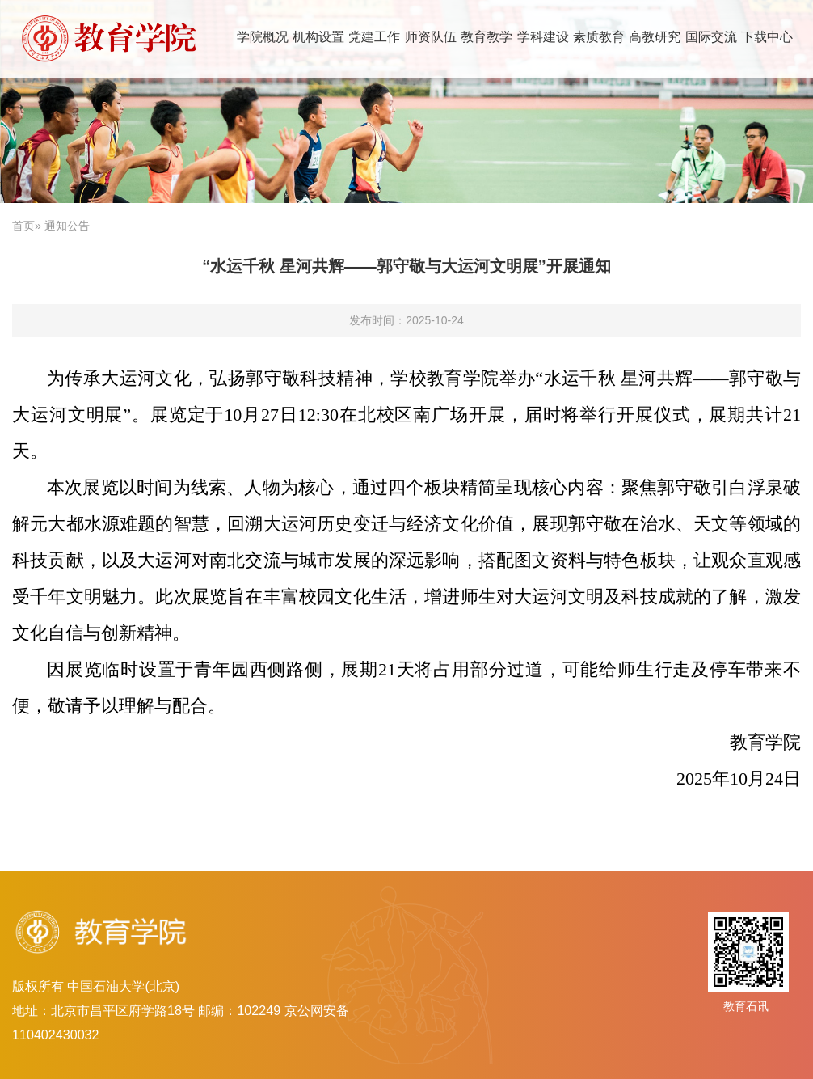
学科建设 (543, 36)
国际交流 (711, 36)
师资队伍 (431, 36)
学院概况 (263, 36)
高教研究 (654, 36)
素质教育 (599, 36)
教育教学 (486, 36)
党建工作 (374, 36)
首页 (23, 225)
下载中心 (767, 36)
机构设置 (318, 36)
